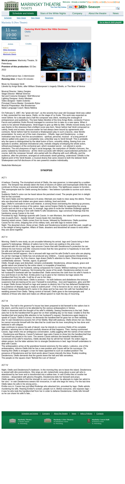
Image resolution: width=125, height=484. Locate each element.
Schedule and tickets (23, 13)
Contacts (99, 414)
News (116, 13)
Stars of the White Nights (53, 13)
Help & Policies (86, 414)
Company (77, 13)
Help (117, 2)
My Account (109, 2)
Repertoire (49, 18)
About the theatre (97, 13)
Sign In (90, 2)
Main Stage (21, 18)
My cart (99, 2)
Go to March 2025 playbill (110, 22)
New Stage (35, 18)
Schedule (8, 18)
